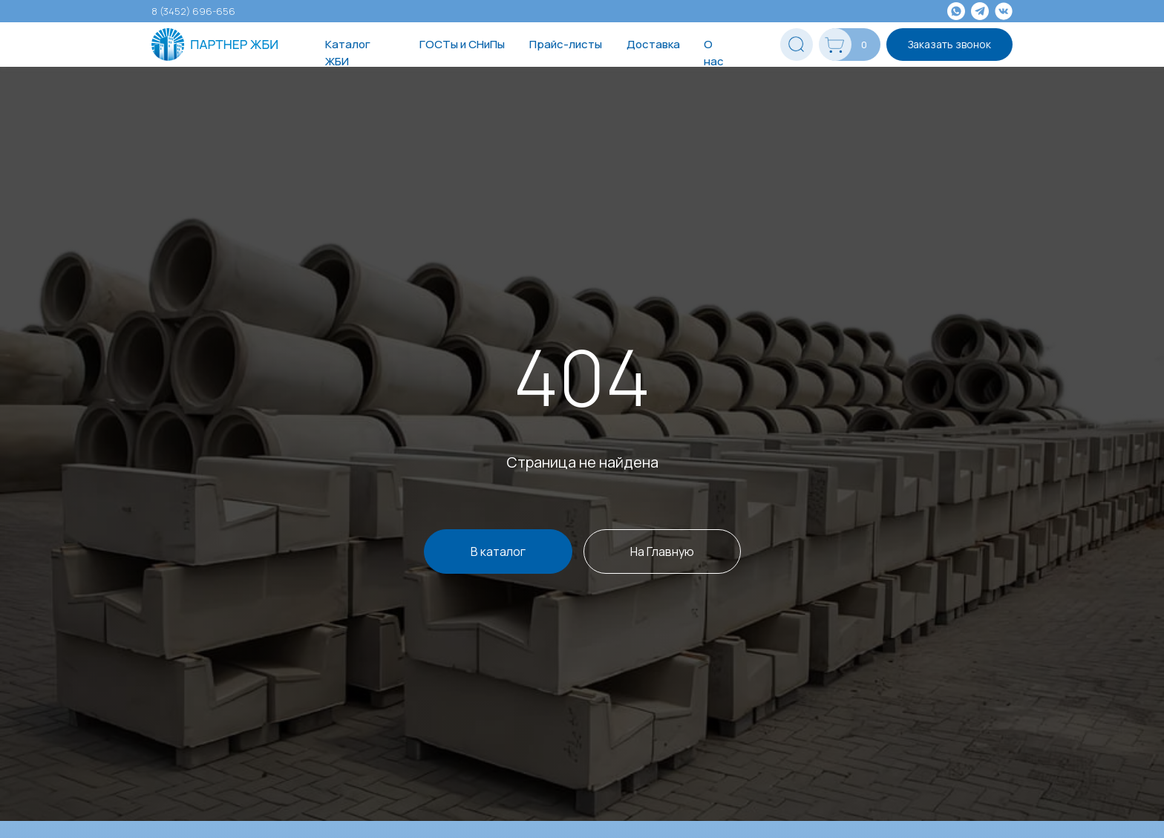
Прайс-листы (565, 44)
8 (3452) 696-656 (193, 11)
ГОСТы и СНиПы (462, 44)
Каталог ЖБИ (347, 52)
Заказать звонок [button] (949, 44)
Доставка (653, 44)
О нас (714, 52)
